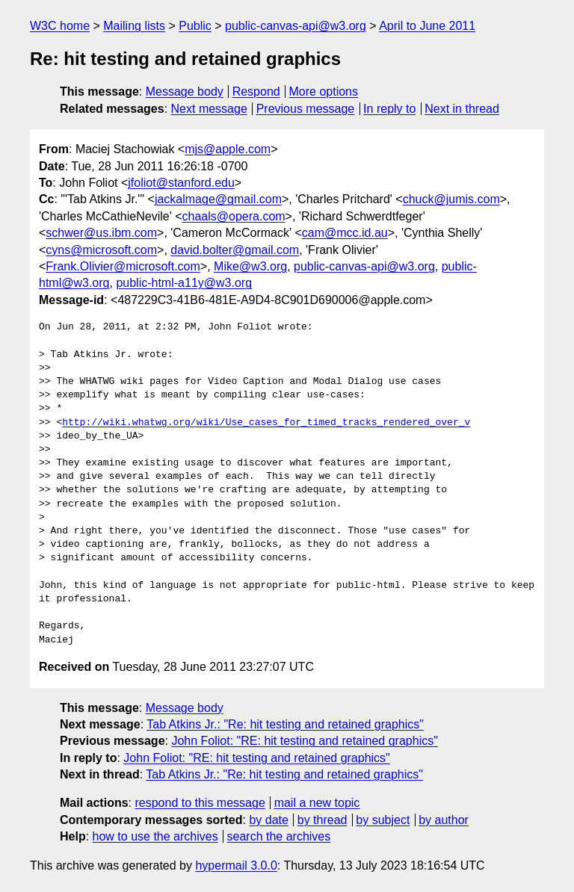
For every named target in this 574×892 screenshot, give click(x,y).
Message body (184, 91)
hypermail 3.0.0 (236, 865)
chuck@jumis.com (451, 199)
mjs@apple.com (228, 149)
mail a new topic (317, 802)
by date (268, 820)
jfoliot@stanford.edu (181, 182)
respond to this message (200, 802)
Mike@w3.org (250, 266)
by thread (322, 820)
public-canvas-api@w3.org (295, 25)
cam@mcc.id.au (345, 232)
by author (444, 820)
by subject (383, 820)
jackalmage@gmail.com (218, 199)
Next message (209, 108)
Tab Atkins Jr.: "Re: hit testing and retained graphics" (285, 724)
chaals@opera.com (234, 216)
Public (195, 25)
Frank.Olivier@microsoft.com (123, 266)
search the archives (279, 836)
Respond (256, 91)
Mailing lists (134, 25)
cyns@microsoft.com (101, 250)
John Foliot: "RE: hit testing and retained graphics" (304, 740)
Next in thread (462, 108)
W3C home (60, 25)
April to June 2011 (427, 25)
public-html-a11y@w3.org (184, 282)
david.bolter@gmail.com (234, 250)
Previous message (305, 108)
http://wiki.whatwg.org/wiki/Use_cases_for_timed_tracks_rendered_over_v (266, 423)
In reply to (389, 108)
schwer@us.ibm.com (101, 232)
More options (324, 91)
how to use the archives (155, 836)
